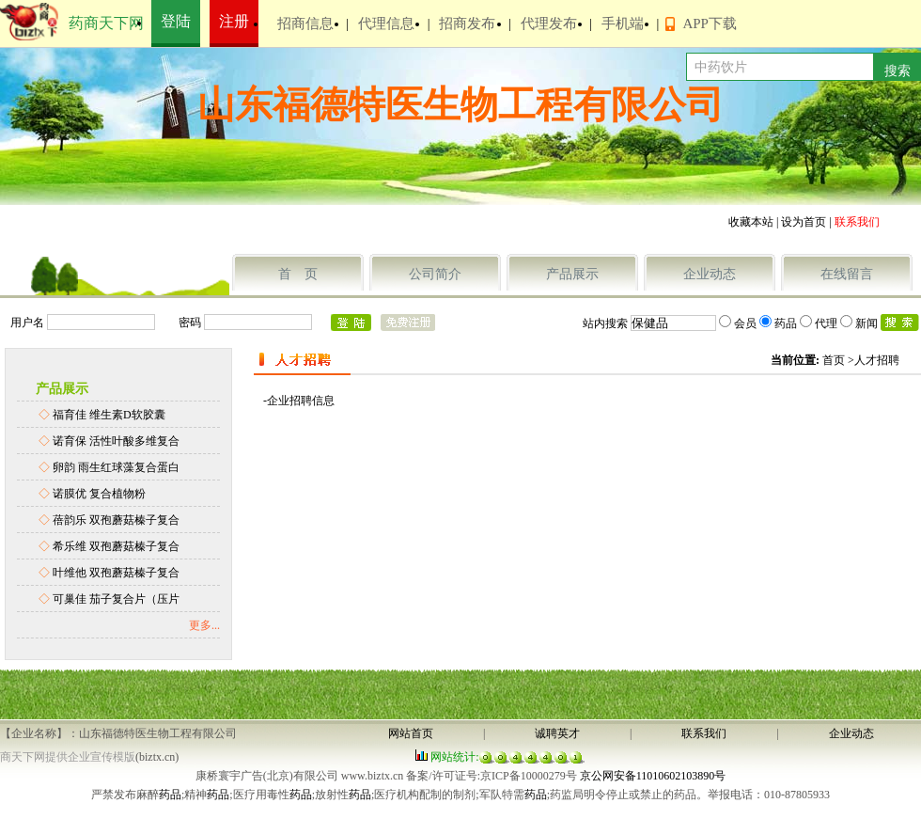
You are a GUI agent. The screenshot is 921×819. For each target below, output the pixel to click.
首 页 (298, 274)
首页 (833, 360)
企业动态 (709, 274)
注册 (234, 21)
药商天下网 (106, 23)
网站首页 (410, 733)
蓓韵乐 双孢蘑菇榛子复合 (116, 520)
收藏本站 (750, 221)
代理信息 (386, 23)
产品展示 (572, 274)
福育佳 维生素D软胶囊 (109, 414)
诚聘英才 (557, 733)
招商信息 (305, 23)
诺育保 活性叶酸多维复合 (116, 441)
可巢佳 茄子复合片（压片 (116, 599)
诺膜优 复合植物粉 (99, 493)
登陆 (176, 21)
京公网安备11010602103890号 (653, 775)
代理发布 (549, 23)
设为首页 (803, 221)
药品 (170, 794)
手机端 (622, 23)
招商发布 (467, 23)
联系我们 (703, 733)
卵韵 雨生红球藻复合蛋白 (116, 467)
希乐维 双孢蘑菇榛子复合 (116, 546)
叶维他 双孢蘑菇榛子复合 (116, 572)
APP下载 (709, 23)
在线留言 (846, 274)
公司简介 (435, 274)
